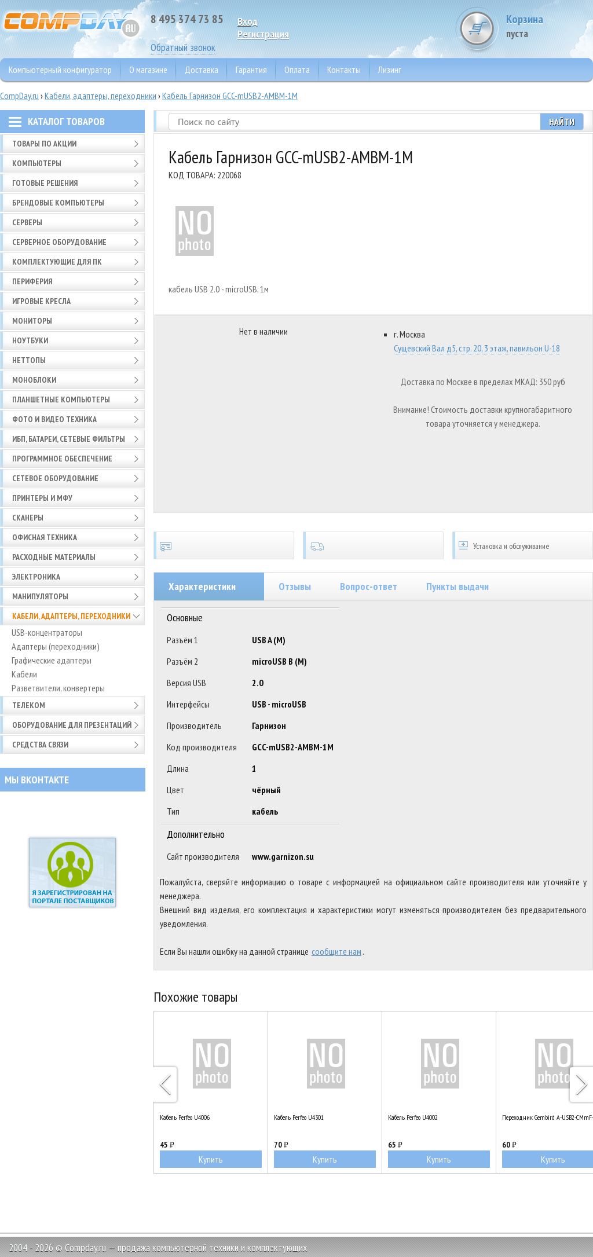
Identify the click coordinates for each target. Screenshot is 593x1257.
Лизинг (389, 69)
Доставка (201, 69)
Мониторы (32, 321)
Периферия (32, 281)
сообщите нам (336, 951)
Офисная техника (44, 537)
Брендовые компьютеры (58, 202)
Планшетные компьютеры (61, 399)
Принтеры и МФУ (42, 498)
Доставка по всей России (373, 545)
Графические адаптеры (51, 660)
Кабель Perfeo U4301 (299, 1117)
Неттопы (29, 360)
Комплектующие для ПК (57, 261)
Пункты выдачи (457, 586)
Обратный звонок (183, 47)
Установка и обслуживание (522, 545)
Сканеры (27, 517)
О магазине (148, 69)
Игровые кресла (41, 301)
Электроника (36, 576)
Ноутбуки (30, 340)
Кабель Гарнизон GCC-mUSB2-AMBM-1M (230, 95)
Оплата (297, 69)
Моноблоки (34, 380)
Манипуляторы (40, 596)
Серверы (27, 222)
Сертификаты (223, 545)
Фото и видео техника (54, 419)
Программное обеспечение (62, 458)
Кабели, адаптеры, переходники (100, 95)
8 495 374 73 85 (187, 19)
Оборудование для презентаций (71, 725)
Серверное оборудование (59, 242)
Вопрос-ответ (368, 586)
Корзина (549, 26)
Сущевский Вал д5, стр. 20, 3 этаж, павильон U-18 (477, 348)
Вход (247, 21)
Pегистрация (263, 34)
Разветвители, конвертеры (58, 688)
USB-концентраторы (47, 632)
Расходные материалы (54, 557)
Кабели (24, 674)
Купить (211, 1159)
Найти (561, 121)
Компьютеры (36, 163)
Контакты (344, 69)
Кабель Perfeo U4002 (413, 1117)
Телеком (28, 705)
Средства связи (40, 744)
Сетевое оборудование (55, 478)
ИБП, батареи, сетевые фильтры (68, 439)
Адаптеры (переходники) (56, 646)
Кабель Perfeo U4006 (185, 1117)
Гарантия (251, 69)
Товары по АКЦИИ (44, 143)
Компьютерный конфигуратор (60, 69)
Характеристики (202, 586)
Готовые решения (45, 183)
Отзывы (295, 586)
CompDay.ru (19, 95)
